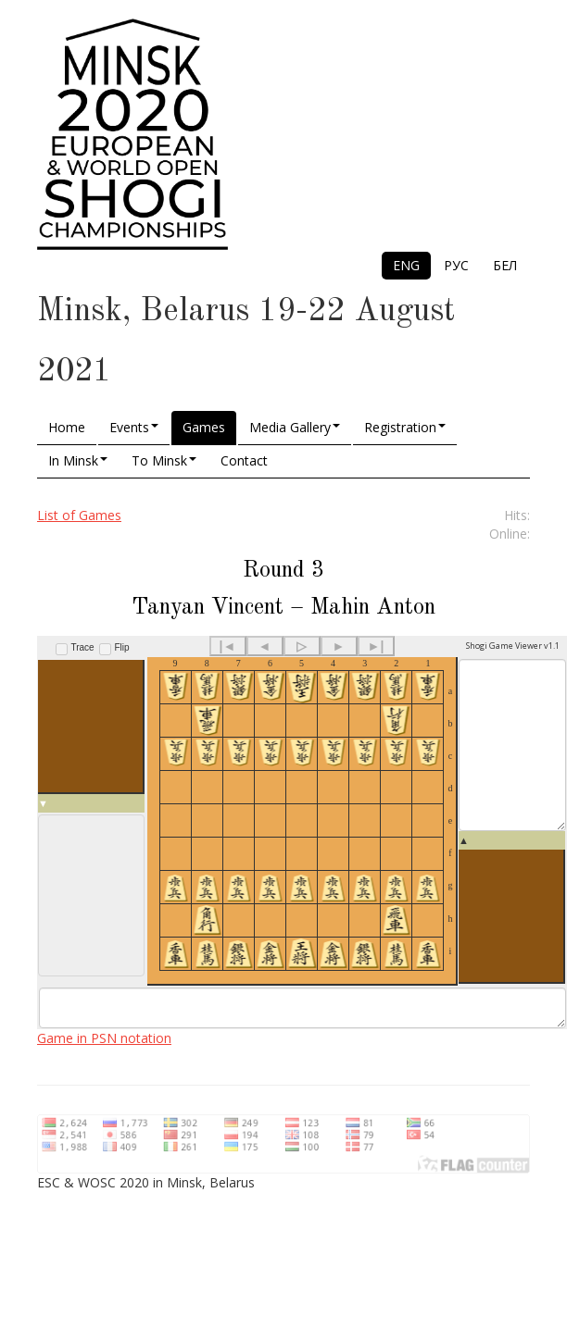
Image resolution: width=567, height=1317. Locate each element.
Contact (244, 460)
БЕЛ (505, 265)
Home (66, 427)
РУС (456, 265)
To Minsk (164, 460)
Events (133, 427)
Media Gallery (294, 427)
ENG (406, 265)
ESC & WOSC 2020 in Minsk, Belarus (146, 1216)
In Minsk (77, 460)
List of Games (79, 515)
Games (204, 427)
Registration (405, 427)
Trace (83, 647)
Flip (121, 647)
